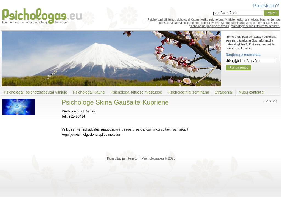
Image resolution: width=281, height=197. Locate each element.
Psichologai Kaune (89, 92)
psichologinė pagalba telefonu (209, 26)
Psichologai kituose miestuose (136, 92)
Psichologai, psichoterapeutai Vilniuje (35, 92)
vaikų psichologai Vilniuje (218, 19)
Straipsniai (224, 92)
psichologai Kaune (187, 19)
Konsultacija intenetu (122, 158)
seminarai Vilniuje (243, 22)
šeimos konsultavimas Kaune (210, 22)
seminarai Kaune (268, 22)
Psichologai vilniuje (160, 19)
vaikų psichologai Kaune (252, 19)
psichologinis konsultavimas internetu (255, 26)
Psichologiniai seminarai (188, 92)
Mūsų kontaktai (251, 92)
